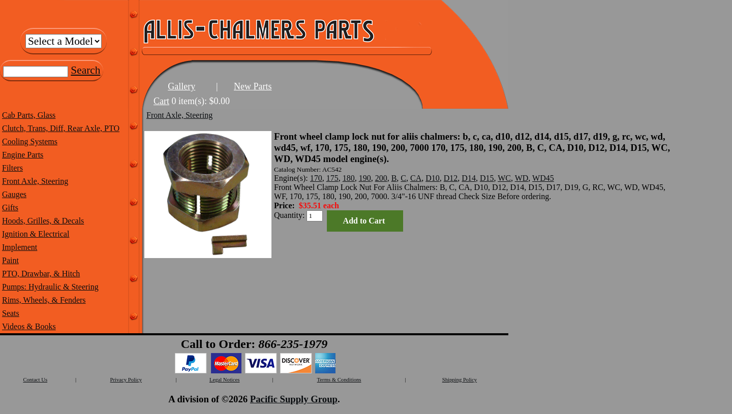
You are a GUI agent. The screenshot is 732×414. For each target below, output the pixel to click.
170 (316, 178)
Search (85, 70)
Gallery (181, 86)
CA (415, 178)
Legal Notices (224, 380)
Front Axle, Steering (35, 181)
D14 (469, 178)
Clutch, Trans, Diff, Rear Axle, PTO (60, 128)
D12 (451, 178)
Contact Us (35, 380)
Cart (161, 101)
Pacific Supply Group (294, 399)
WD (522, 178)
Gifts (10, 207)
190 (365, 178)
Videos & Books (29, 326)
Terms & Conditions (339, 380)
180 (349, 178)
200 (381, 178)
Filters (12, 168)
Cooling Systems (29, 141)
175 (332, 178)
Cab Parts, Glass (28, 115)
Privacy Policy (126, 380)
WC (504, 178)
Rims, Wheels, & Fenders (44, 300)
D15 (487, 178)
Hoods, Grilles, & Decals (43, 220)
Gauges (14, 194)
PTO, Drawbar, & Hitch (41, 273)
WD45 (543, 178)
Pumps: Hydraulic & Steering (50, 286)
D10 (432, 178)
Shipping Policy (459, 380)
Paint (10, 260)
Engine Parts (22, 154)
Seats (10, 313)
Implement (19, 247)
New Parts (253, 86)
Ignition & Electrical (35, 234)
